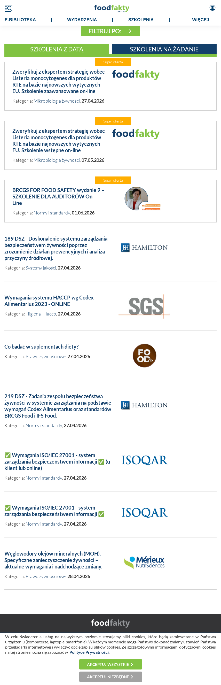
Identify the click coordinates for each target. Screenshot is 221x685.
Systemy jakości (41, 268)
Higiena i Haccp (41, 314)
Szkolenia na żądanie (164, 49)
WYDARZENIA (82, 19)
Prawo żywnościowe (46, 356)
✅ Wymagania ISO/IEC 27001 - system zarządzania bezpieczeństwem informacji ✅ (54, 510)
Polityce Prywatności (89, 652)
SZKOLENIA (141, 19)
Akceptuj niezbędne (108, 676)
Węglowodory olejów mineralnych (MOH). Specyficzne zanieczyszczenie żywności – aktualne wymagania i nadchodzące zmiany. (53, 559)
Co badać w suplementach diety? (41, 346)
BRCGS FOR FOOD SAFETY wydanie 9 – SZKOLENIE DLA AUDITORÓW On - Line (58, 196)
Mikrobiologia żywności (57, 101)
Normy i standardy (52, 212)
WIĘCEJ (200, 19)
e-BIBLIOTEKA (20, 19)
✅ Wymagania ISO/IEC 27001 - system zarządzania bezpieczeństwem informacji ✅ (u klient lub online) (57, 461)
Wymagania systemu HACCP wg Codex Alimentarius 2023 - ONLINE (49, 300)
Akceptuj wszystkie (108, 664)
